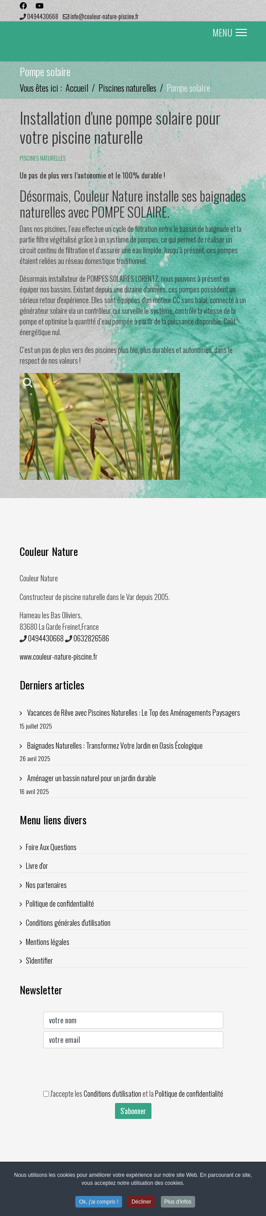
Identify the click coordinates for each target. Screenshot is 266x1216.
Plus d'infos (178, 1203)
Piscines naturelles (42, 158)
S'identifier (39, 960)
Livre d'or (37, 865)
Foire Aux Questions (51, 847)
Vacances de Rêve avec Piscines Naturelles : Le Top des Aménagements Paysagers (133, 719)
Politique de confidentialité (60, 903)
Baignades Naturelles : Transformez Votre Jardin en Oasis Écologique (133, 752)
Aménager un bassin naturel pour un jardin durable (133, 784)
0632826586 (91, 638)
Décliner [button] (141, 1203)
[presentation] (111, 1068)
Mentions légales (48, 941)
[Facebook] (23, 5)
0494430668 (42, 16)
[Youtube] (40, 5)
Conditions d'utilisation (112, 1093)
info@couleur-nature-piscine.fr (104, 16)
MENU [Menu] (230, 32)
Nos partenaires (46, 885)
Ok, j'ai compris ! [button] (98, 1203)
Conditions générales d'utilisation (68, 922)
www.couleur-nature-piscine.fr (59, 656)
